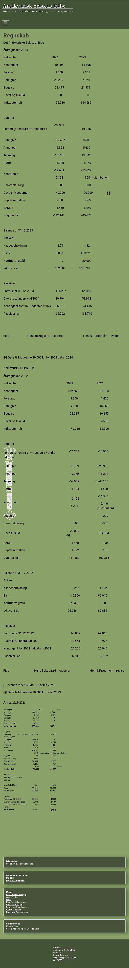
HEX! (8, 899)
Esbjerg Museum (13, 910)
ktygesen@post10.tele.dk (64, 958)
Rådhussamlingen (14, 904)
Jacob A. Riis (12, 897)
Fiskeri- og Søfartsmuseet (17, 907)
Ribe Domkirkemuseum (16, 902)
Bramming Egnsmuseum (17, 912)
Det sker (10, 878)
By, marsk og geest (15, 880)
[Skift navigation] (5, 22)
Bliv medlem (12, 861)
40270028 (57, 960)
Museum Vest (12, 926)
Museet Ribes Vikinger (16, 894)
